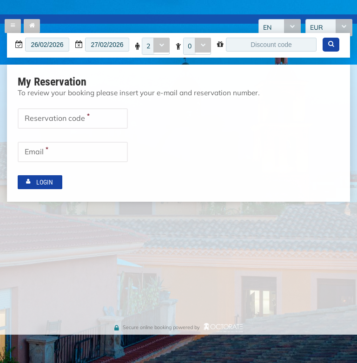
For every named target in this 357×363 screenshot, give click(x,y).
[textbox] (47, 45)
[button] (331, 45)
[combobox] (156, 46)
